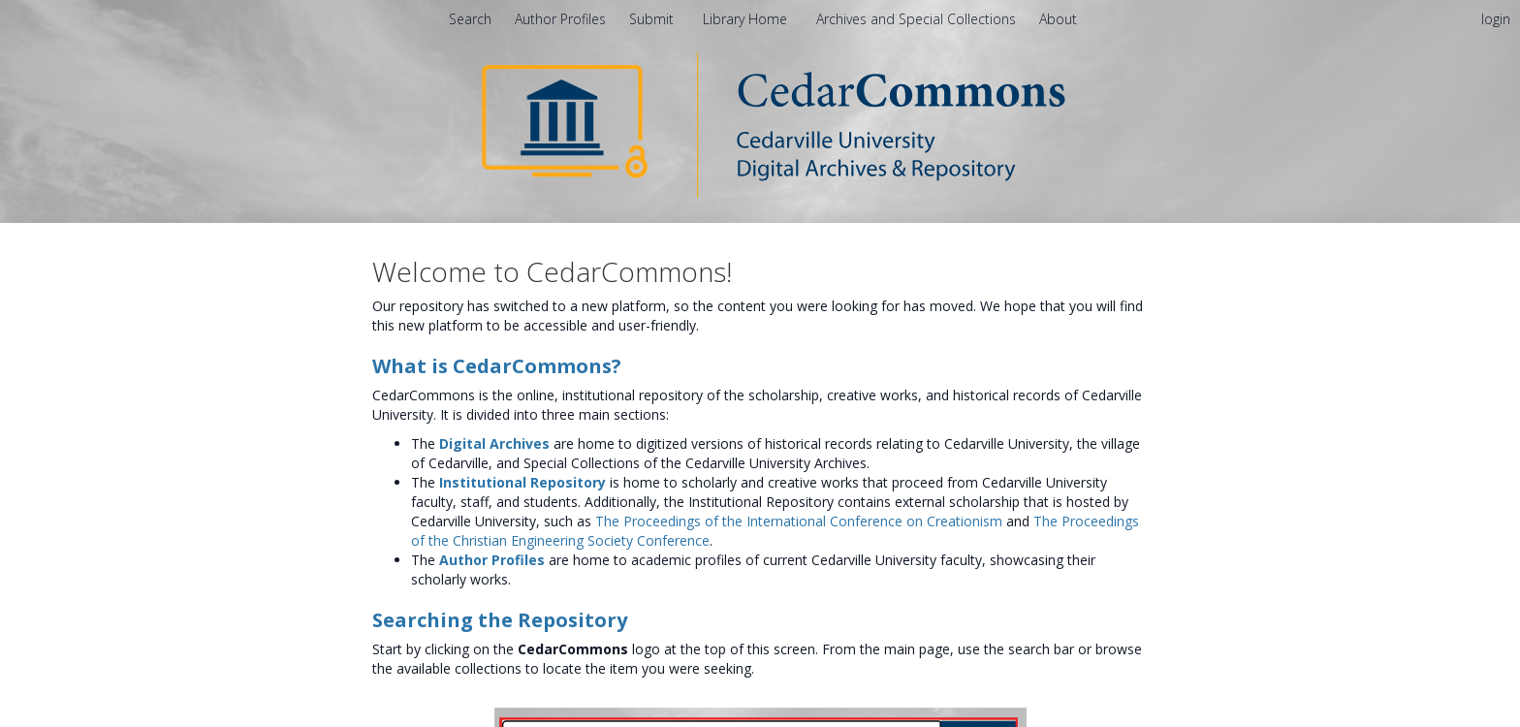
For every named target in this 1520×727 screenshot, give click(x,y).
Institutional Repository (522, 482)
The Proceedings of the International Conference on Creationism (798, 521)
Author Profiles (492, 560)
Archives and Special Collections (918, 19)
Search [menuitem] (470, 19)
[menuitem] (1058, 19)
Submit (653, 19)
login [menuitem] (1495, 19)
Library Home (747, 19)
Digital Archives (494, 443)
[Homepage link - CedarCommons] (760, 123)
